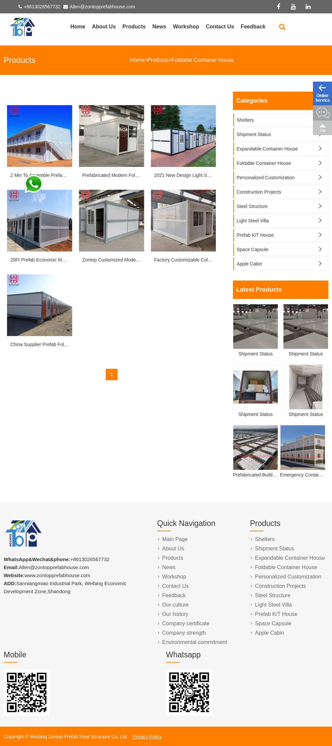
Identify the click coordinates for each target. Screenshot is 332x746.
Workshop (186, 26)
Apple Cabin (249, 264)
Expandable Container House (267, 148)
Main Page (175, 539)
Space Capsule (252, 249)
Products (134, 26)
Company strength (184, 633)
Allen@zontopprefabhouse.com (102, 6)
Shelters (245, 120)
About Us (104, 26)
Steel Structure (252, 206)
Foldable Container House (203, 60)
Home (77, 26)
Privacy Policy (147, 736)
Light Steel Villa (253, 220)
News (159, 26)
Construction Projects (259, 192)
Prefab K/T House (255, 235)
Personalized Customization (266, 177)
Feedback (253, 26)
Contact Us (220, 26)
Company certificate (186, 623)
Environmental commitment (194, 642)
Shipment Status (254, 134)
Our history (175, 614)
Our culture (175, 605)
